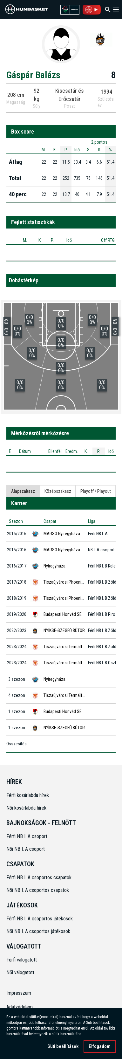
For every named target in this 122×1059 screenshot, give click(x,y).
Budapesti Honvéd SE (63, 614)
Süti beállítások (62, 1048)
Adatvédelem (19, 1007)
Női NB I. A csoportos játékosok (38, 931)
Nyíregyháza (54, 565)
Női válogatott (20, 972)
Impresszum (18, 993)
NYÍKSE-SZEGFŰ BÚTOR (64, 630)
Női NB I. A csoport (25, 849)
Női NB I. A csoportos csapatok (38, 890)
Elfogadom (100, 1048)
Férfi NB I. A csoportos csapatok (39, 877)
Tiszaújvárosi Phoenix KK (66, 582)
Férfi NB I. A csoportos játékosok (39, 919)
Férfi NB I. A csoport (26, 836)
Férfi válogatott (21, 960)
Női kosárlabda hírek (26, 808)
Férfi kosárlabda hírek (27, 795)
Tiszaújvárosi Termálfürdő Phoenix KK (77, 646)
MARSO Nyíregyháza (62, 533)
